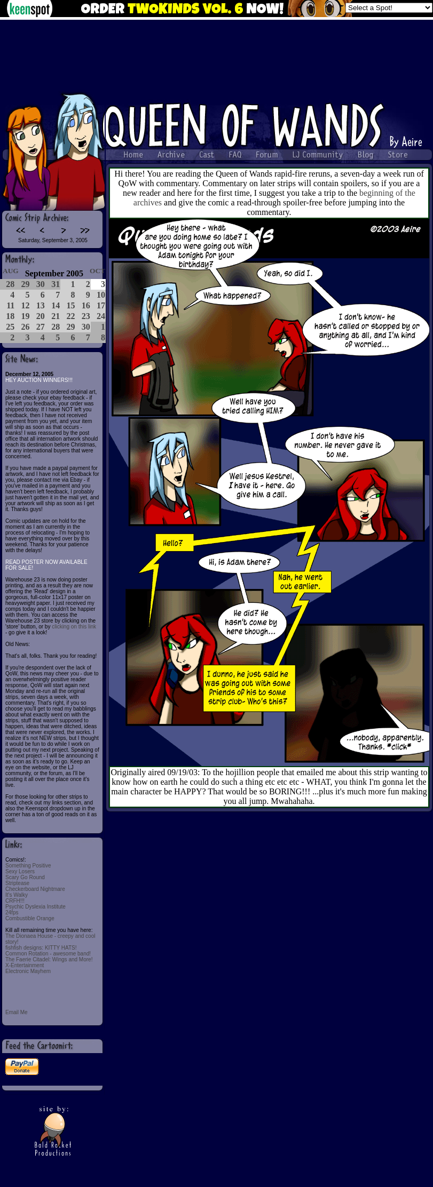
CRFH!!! (15, 901)
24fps (11, 912)
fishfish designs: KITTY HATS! (41, 948)
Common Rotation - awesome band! (48, 954)
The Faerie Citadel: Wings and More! (48, 959)
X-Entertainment (24, 965)
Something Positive (28, 866)
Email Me (16, 1012)
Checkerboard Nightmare (35, 889)
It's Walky (16, 895)
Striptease (17, 883)
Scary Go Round (25, 877)
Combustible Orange (29, 918)
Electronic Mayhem (28, 971)
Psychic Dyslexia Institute (35, 907)
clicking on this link (74, 627)
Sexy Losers (20, 871)
